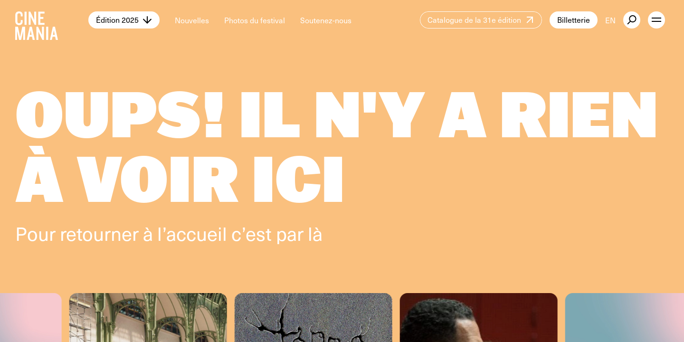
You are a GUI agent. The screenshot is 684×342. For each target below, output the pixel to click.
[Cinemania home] (51, 20)
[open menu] (656, 19)
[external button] (631, 19)
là (315, 232)
